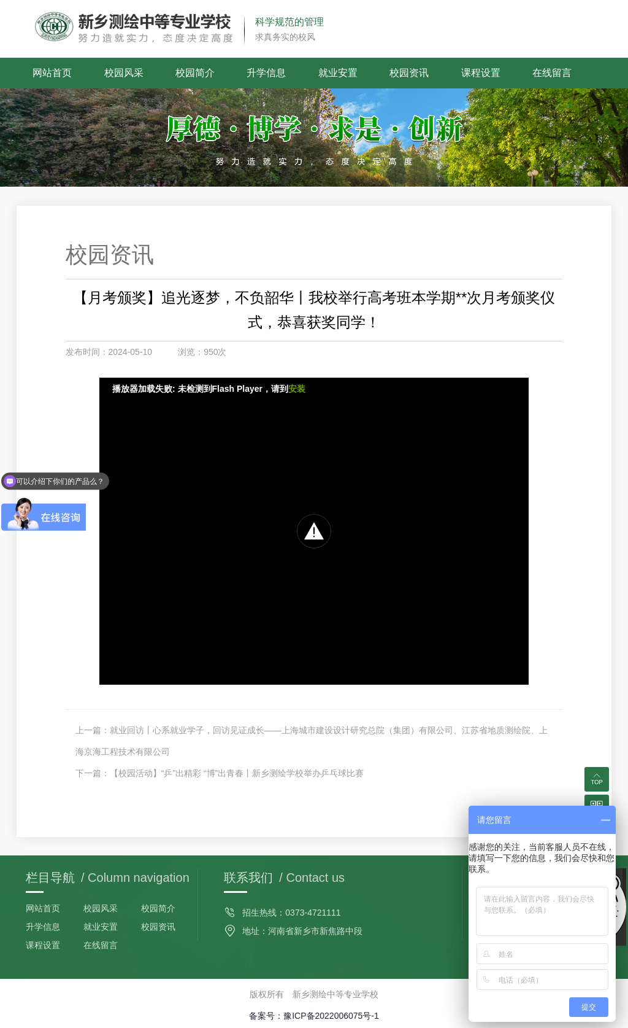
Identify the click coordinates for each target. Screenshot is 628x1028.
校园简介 (195, 73)
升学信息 (266, 73)
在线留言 (552, 73)
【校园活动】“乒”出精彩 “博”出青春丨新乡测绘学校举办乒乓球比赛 (237, 773)
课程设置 (480, 73)
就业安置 (338, 73)
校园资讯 (409, 73)
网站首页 (52, 73)
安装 (296, 389)
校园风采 (124, 73)
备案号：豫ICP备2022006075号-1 (314, 1016)
